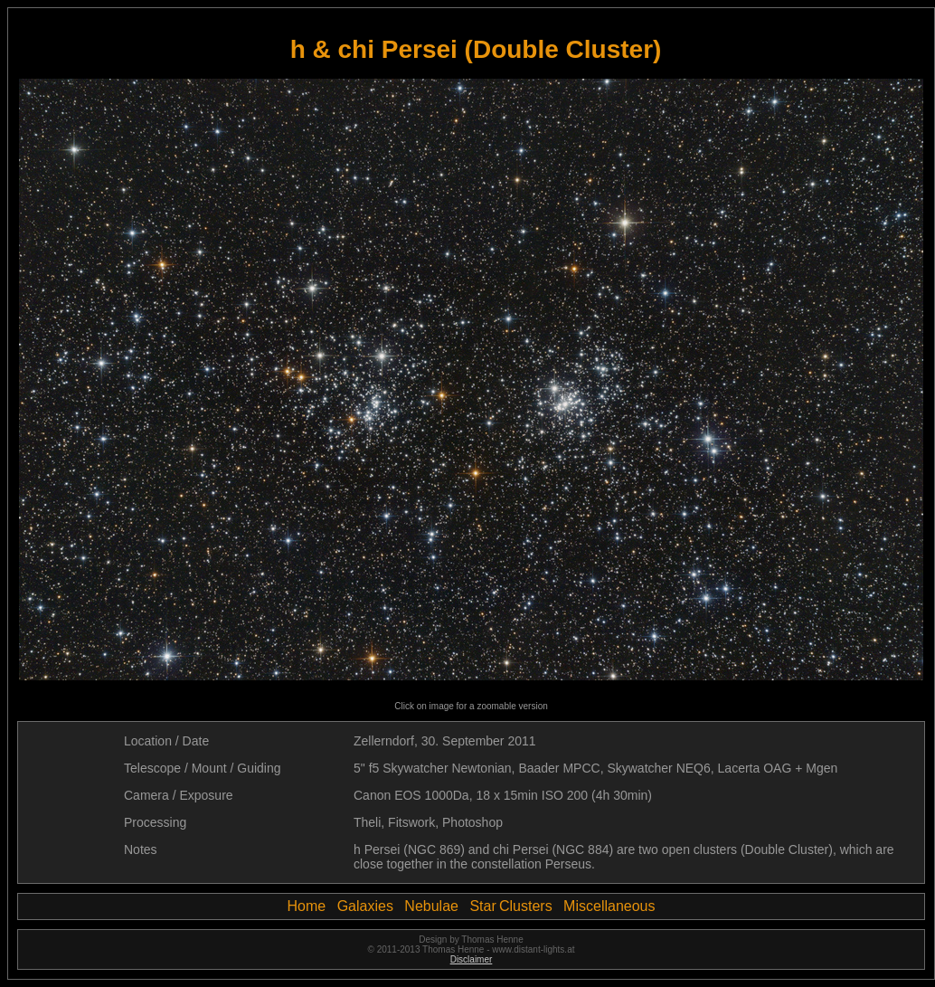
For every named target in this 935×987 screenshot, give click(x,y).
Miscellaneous (609, 906)
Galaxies (365, 906)
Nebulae (431, 906)
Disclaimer (471, 959)
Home (307, 906)
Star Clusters (510, 906)
